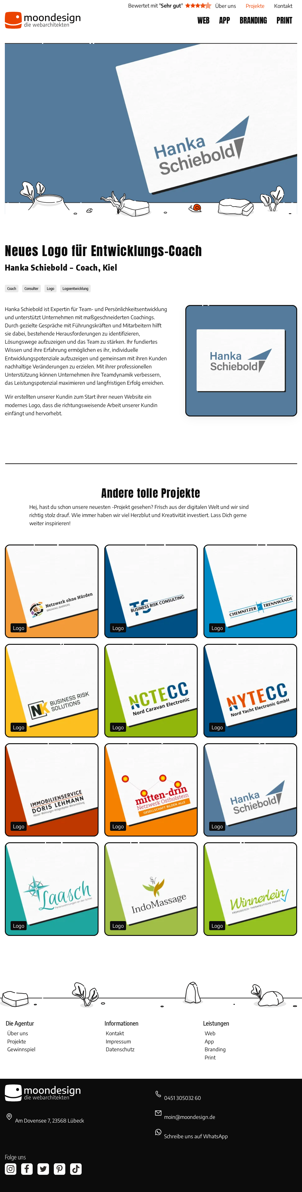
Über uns (17, 1033)
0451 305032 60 (182, 1097)
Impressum (118, 1041)
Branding (215, 1049)
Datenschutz (120, 1049)
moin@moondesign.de (189, 1116)
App (209, 1041)
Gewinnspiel (21, 1049)
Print (210, 1057)
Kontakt (115, 1033)
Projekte (16, 1041)
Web (210, 1033)
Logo (18, 628)
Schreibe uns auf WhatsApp (196, 1136)
